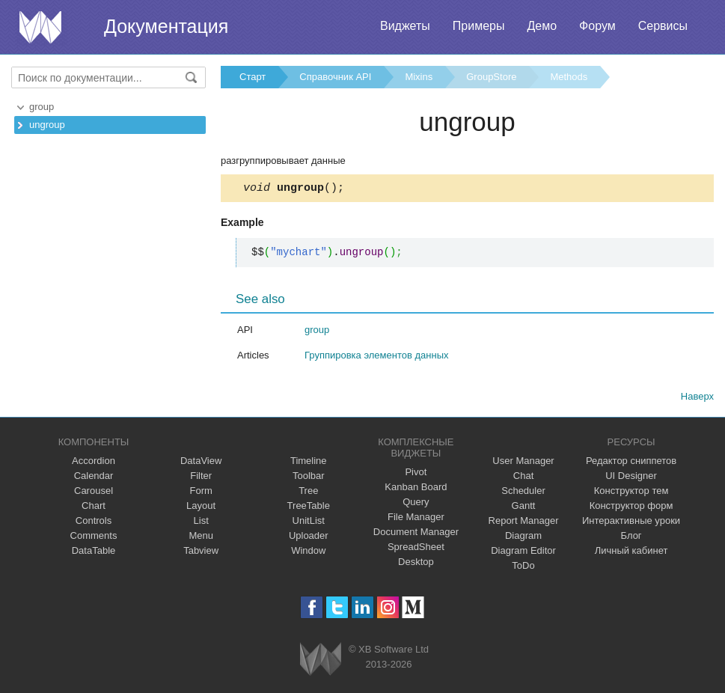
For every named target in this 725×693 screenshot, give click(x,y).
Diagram (523, 537)
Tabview (200, 552)
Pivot (415, 474)
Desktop (416, 564)
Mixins (418, 76)
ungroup (47, 124)
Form (200, 492)
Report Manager (524, 522)
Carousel (93, 492)
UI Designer (631, 477)
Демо (542, 25)
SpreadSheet (416, 549)
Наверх (697, 398)
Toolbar (309, 477)
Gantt (524, 507)
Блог (631, 537)
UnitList (309, 522)
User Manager (523, 462)
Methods (568, 76)
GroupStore (491, 76)
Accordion (93, 462)
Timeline (308, 462)
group (41, 106)
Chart (93, 507)
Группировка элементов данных (377, 357)
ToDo (523, 567)
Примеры (479, 25)
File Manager (416, 519)
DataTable (94, 552)
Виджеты (405, 25)
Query (416, 504)
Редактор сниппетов (631, 462)
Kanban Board (416, 489)
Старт (252, 76)
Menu (201, 537)
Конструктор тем (631, 492)
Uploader (308, 537)
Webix (320, 661)
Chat (523, 477)
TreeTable (308, 507)
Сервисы (663, 25)
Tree (308, 492)
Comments (93, 537)
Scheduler (523, 492)
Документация (166, 26)
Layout (200, 507)
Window (308, 552)
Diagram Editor (523, 552)
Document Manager (416, 534)
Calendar (94, 477)
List (201, 522)
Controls (93, 522)
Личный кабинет (631, 552)
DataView (200, 462)
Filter (201, 477)
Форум (597, 25)
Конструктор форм (631, 507)
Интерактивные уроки (631, 522)
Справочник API (335, 76)
